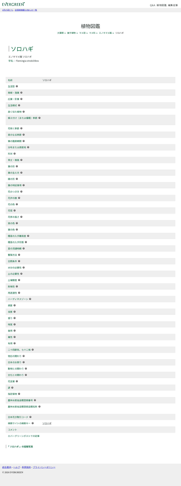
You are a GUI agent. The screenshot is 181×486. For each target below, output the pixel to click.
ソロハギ (46, 423)
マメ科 (92, 32)
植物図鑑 (162, 5)
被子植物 (71, 32)
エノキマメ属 (105, 32)
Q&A (152, 5)
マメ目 (82, 32)
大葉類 (60, 32)
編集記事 (173, 5)
